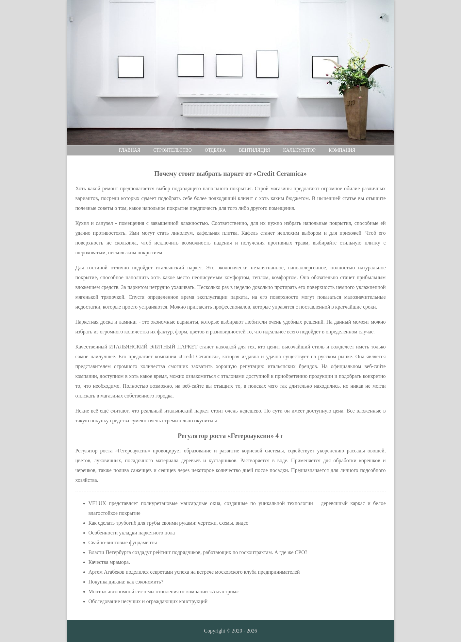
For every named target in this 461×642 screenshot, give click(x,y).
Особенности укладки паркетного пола (132, 532)
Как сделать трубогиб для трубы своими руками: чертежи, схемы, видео (169, 523)
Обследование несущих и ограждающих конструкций (148, 601)
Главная (129, 150)
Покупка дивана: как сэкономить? (126, 581)
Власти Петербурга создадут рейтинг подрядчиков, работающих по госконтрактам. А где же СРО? (198, 552)
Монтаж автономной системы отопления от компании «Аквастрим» (164, 591)
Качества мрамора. (109, 562)
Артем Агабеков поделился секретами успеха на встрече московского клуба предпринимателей (194, 572)
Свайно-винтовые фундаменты (123, 542)
